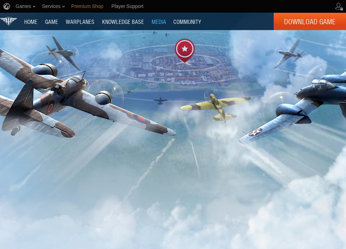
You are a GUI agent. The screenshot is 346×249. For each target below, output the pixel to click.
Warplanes (80, 21)
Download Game (310, 21)
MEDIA (159, 21)
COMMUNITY (187, 21)
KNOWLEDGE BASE (123, 21)
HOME (30, 21)
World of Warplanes (8, 21)
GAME (51, 21)
